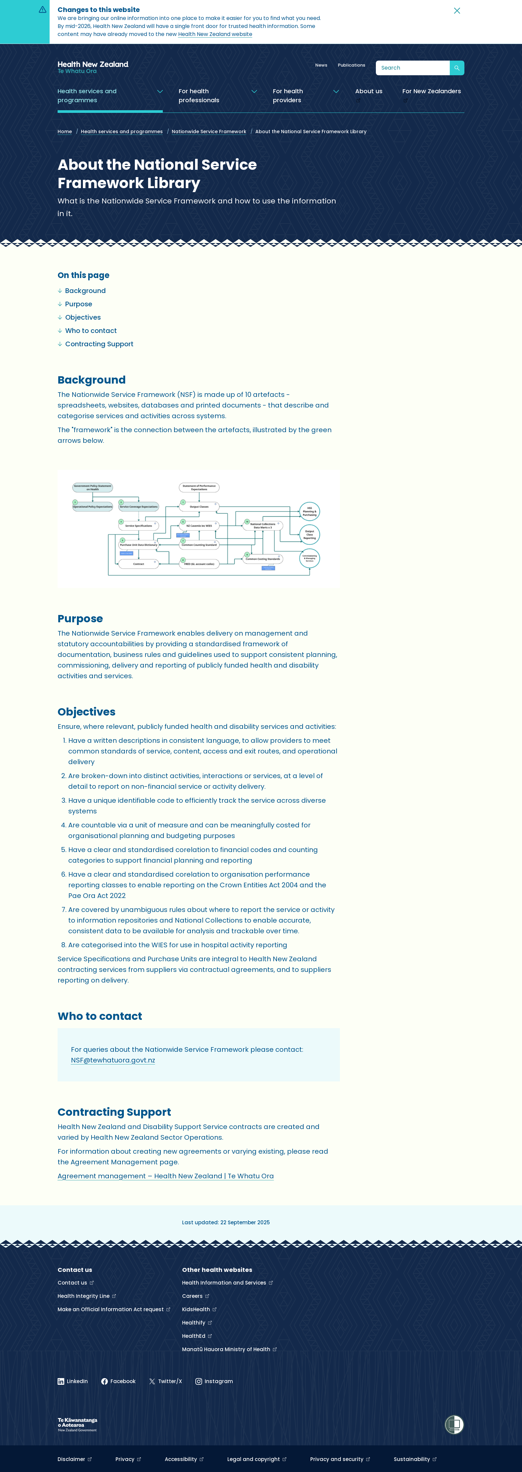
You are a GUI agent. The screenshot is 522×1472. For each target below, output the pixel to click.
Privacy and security (337, 1459)
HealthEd (194, 1335)
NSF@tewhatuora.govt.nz (113, 1060)
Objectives (79, 317)
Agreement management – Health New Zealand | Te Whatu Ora (166, 1176)
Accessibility (181, 1459)
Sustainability (412, 1459)
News (321, 65)
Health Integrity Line (84, 1296)
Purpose (75, 304)
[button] (457, 10)
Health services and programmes (122, 131)
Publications (351, 65)
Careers (193, 1296)
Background (82, 290)
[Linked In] (73, 1381)
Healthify (194, 1322)
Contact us (73, 1282)
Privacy (126, 1459)
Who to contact (87, 330)
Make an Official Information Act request (111, 1309)
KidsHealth (196, 1309)
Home (65, 131)
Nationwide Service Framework (209, 131)
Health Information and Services (225, 1282)
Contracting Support (95, 344)
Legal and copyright (254, 1459)
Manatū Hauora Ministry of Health (227, 1349)
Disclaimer (72, 1459)
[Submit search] (457, 68)
